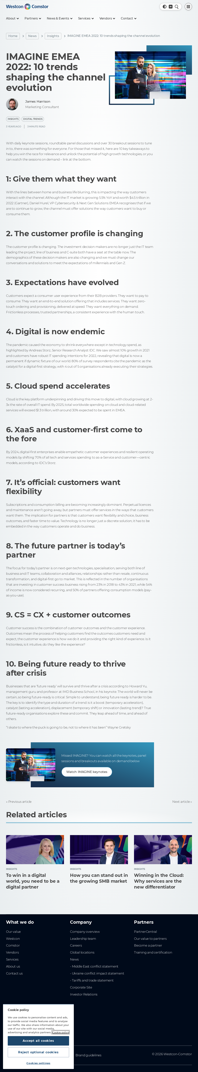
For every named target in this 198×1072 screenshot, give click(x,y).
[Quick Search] (177, 7)
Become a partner (148, 945)
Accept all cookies (38, 1041)
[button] (164, 7)
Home (13, 36)
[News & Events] (59, 18)
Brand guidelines (88, 1055)
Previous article (20, 802)
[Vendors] (107, 18)
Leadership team (83, 939)
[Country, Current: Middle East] (171, 7)
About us (13, 966)
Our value (13, 932)
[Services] (85, 18)
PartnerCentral (145, 932)
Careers (76, 945)
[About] (12, 18)
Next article (181, 802)
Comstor (13, 945)
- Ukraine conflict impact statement (97, 973)
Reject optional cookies (38, 1052)
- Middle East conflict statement (94, 966)
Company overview (85, 932)
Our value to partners (150, 939)
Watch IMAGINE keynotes (86, 772)
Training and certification (153, 952)
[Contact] (128, 18)
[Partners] (33, 18)
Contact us (14, 973)
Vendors (12, 952)
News (32, 36)
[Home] (27, 6)
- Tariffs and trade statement (92, 980)
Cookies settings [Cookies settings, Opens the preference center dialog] (38, 1063)
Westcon (13, 939)
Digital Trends (32, 119)
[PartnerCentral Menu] (188, 6)
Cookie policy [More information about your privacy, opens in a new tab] (60, 1032)
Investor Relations (83, 994)
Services (12, 959)
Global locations (82, 952)
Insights (53, 36)
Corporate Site (81, 987)
